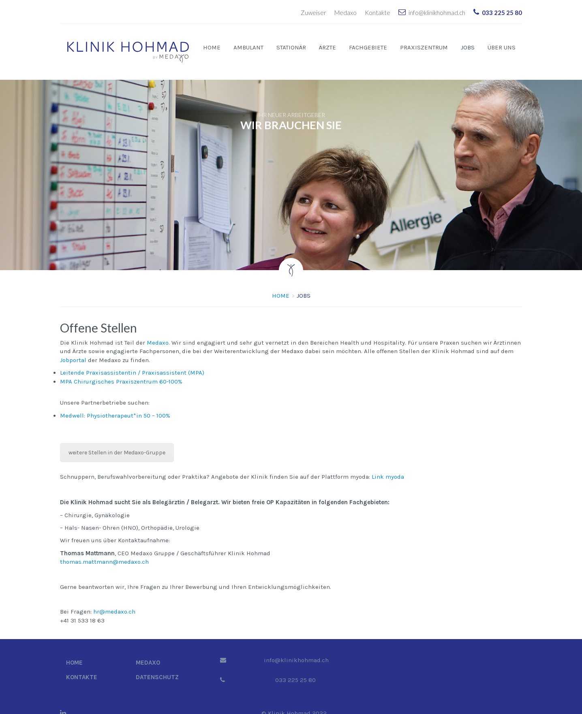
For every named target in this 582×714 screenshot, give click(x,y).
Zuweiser (313, 12)
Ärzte (327, 47)
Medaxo (345, 12)
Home (211, 47)
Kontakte (377, 12)
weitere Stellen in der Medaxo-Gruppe (116, 440)
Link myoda (388, 464)
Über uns (502, 47)
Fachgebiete (368, 47)
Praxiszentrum (424, 47)
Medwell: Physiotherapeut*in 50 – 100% (115, 403)
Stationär (291, 47)
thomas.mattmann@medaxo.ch (104, 549)
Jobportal (73, 348)
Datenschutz (157, 665)
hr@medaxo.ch (114, 599)
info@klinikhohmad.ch (437, 12)
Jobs (468, 47)
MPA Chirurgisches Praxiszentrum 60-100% (121, 369)
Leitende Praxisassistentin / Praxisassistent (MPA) (132, 360)
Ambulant (248, 47)
